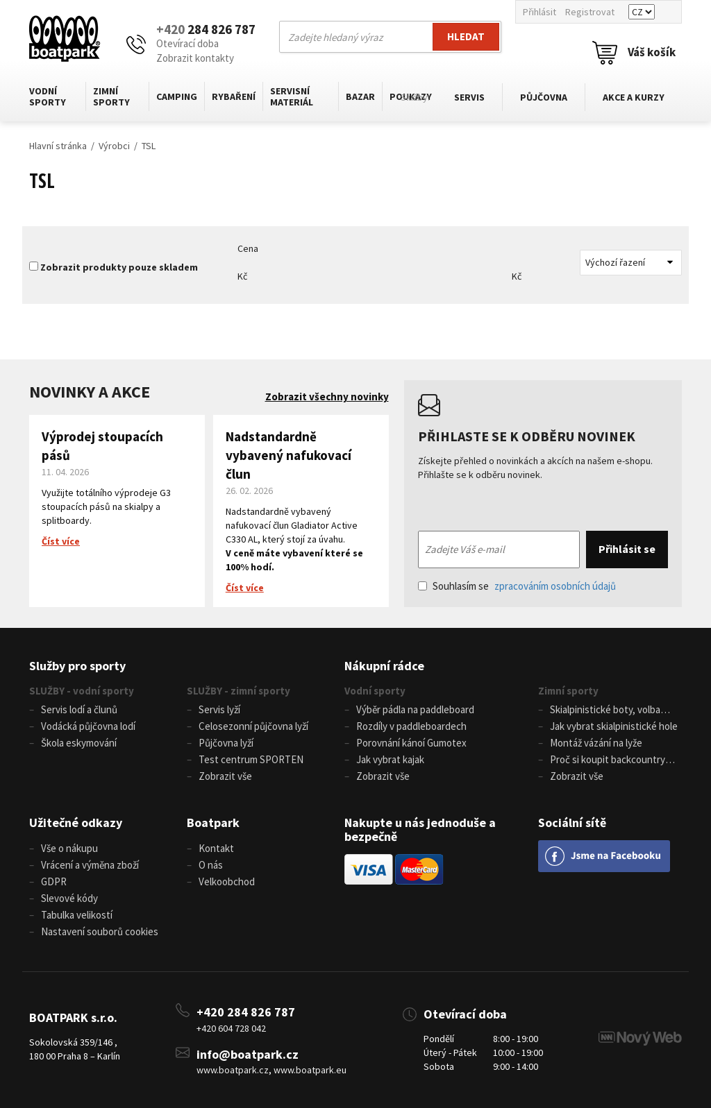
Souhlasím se (517, 586)
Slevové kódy (69, 898)
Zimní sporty (111, 96)
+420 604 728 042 (231, 1028)
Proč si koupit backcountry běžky (601, 760)
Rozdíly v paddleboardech (411, 726)
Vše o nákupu (69, 848)
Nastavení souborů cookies (99, 931)
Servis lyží (219, 709)
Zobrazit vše (225, 776)
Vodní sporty (47, 96)
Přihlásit (539, 12)
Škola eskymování (79, 742)
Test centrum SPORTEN (251, 759)
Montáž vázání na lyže (596, 742)
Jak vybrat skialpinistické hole (614, 726)
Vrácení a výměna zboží (90, 864)
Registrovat (589, 12)
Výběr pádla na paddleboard (415, 709)
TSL (149, 145)
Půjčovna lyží (226, 742)
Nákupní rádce (384, 666)
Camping (176, 96)
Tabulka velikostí (76, 914)
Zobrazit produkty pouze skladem (119, 267)
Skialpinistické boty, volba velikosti (599, 710)
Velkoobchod (227, 881)
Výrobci (114, 145)
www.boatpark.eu (310, 1070)
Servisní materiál (291, 96)
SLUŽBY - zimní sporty (238, 690)
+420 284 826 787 (245, 1012)
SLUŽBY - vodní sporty (81, 690)
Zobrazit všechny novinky (327, 396)
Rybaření (234, 96)
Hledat (466, 36)
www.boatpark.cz (232, 1070)
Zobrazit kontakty (195, 58)
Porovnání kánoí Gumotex (411, 742)
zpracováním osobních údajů (555, 586)
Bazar (360, 96)
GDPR (54, 881)
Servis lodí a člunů (79, 709)
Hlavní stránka (58, 145)
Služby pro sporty (77, 666)
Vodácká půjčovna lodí (88, 726)
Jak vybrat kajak (390, 759)
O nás (211, 864)
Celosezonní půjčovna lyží (253, 726)
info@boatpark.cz (247, 1054)
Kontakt (216, 848)
